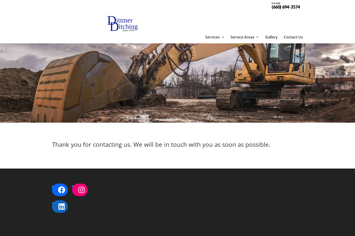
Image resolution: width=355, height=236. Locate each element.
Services (212, 17)
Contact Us (293, 17)
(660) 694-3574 (286, 5)
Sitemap (131, 229)
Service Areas (242, 17)
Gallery (271, 17)
